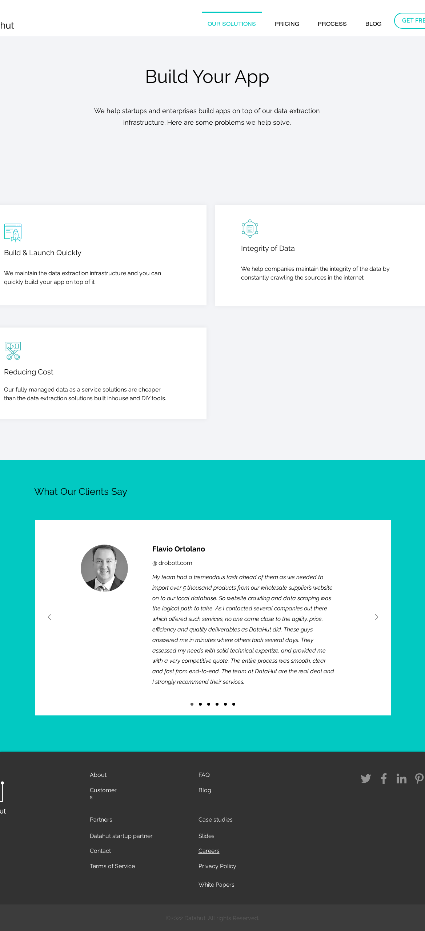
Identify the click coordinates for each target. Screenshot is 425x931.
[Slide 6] (200, 704)
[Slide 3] (217, 704)
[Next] (376, 617)
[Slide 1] (225, 704)
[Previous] (49, 617)
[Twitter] (366, 778)
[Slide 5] (192, 704)
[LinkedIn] (401, 778)
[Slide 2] (233, 704)
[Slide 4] (208, 704)
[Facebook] (384, 778)
